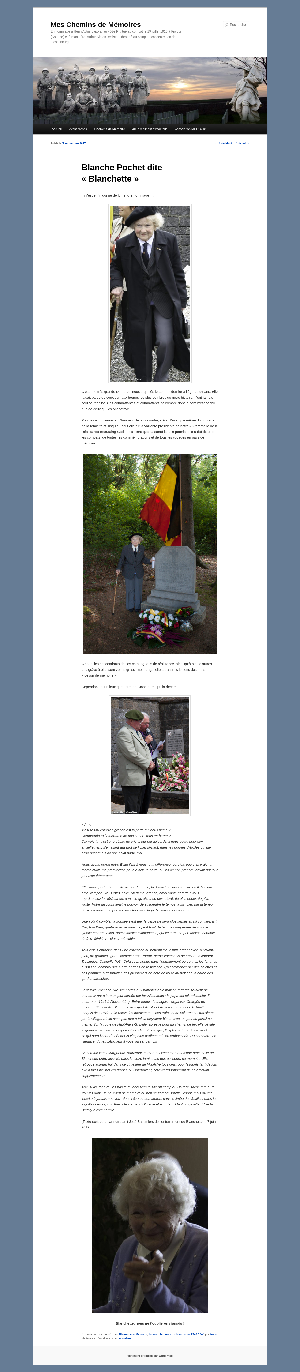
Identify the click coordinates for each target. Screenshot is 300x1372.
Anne (213, 1334)
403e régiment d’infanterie (150, 129)
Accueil (57, 129)
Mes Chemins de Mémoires (96, 24)
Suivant (242, 143)
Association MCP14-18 (190, 129)
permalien (124, 1338)
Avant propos (78, 129)
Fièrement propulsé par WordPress (150, 1355)
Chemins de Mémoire (109, 129)
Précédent (223, 143)
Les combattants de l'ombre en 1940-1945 (176, 1334)
